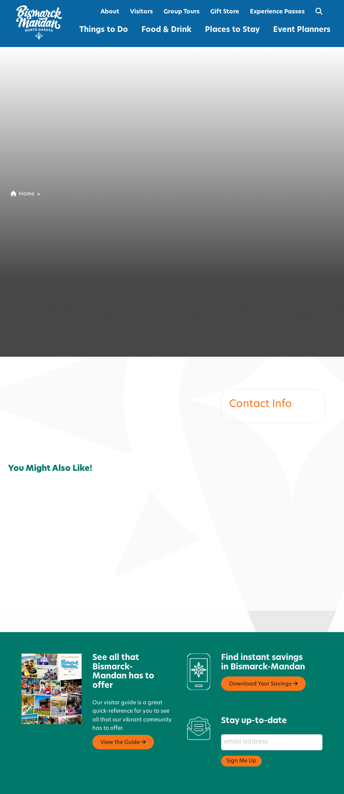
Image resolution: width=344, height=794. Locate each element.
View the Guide (123, 717)
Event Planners (302, 30)
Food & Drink (166, 30)
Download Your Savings (263, 659)
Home (22, 194)
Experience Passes (277, 12)
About (109, 12)
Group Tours (182, 12)
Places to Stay (232, 30)
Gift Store (224, 12)
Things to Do (103, 30)
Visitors (141, 12)
